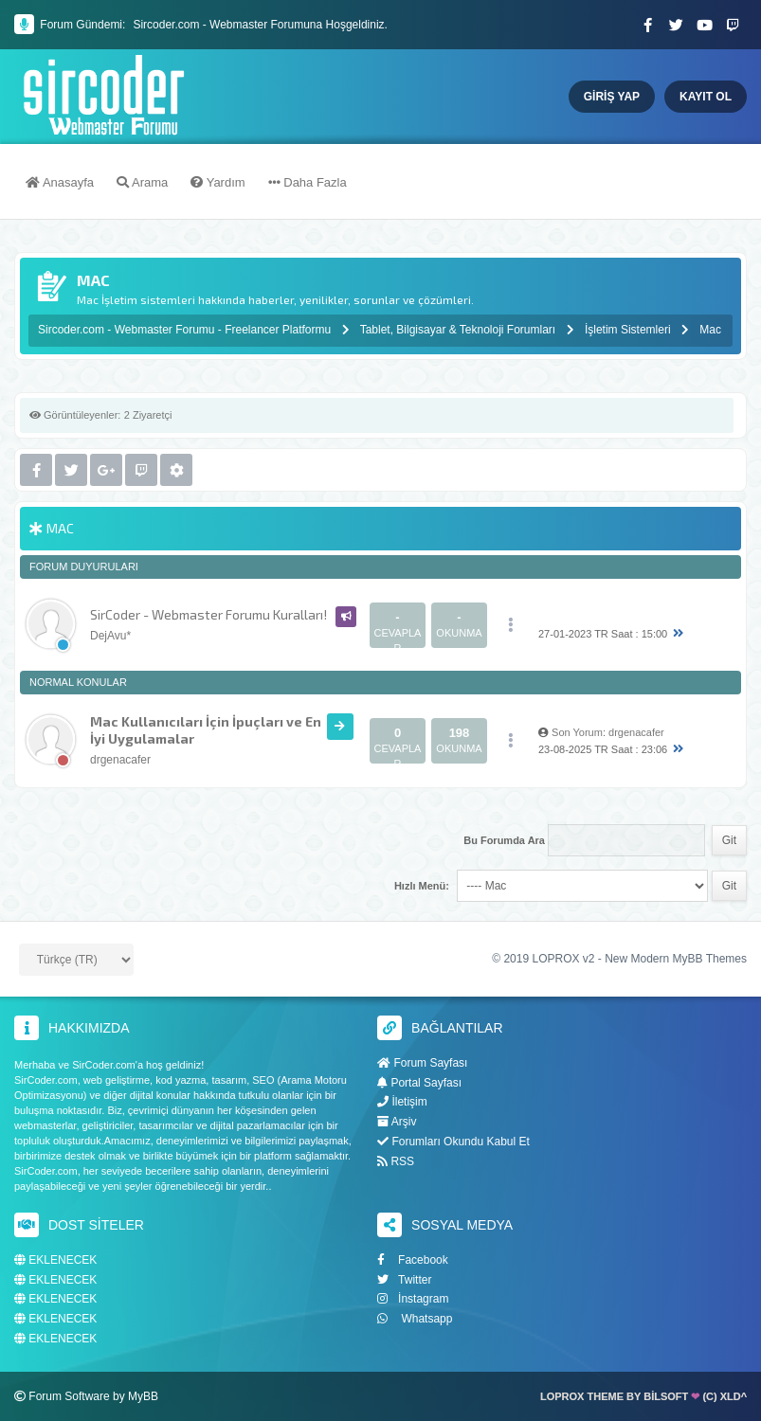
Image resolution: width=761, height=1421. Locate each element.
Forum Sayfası (422, 1063)
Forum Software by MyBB (93, 1396)
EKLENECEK (55, 1260)
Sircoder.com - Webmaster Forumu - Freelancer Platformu (186, 329)
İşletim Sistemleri (628, 329)
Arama (142, 182)
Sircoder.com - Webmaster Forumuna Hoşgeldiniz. (260, 24)
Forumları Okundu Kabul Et (453, 1141)
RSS (395, 1161)
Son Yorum (577, 732)
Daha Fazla (307, 182)
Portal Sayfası (419, 1082)
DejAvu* (110, 635)
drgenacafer (120, 759)
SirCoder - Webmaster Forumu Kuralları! (208, 614)
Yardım (217, 182)
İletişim (402, 1101)
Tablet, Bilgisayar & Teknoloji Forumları (458, 329)
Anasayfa (60, 182)
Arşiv (396, 1121)
